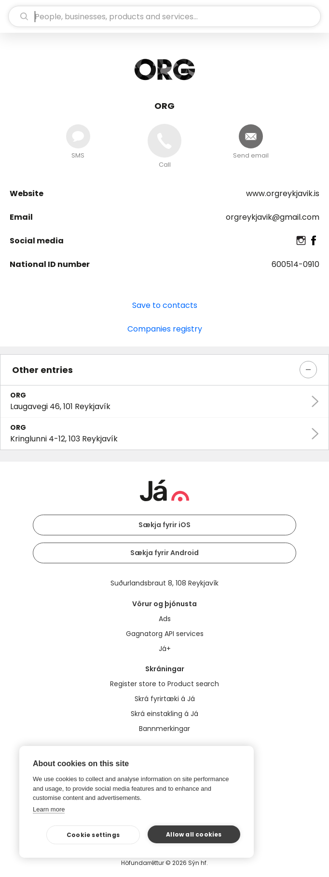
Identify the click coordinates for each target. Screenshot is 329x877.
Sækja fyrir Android (164, 553)
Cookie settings (93, 835)
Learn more (49, 809)
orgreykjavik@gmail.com (272, 217)
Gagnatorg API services (165, 633)
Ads (165, 619)
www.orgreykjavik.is (282, 193)
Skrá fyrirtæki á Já (165, 699)
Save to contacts (164, 305)
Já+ (165, 648)
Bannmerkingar (164, 728)
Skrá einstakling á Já (164, 713)
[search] (164, 16)
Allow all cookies (193, 834)
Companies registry (164, 328)
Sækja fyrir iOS (164, 525)
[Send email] (251, 136)
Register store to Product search (164, 684)
